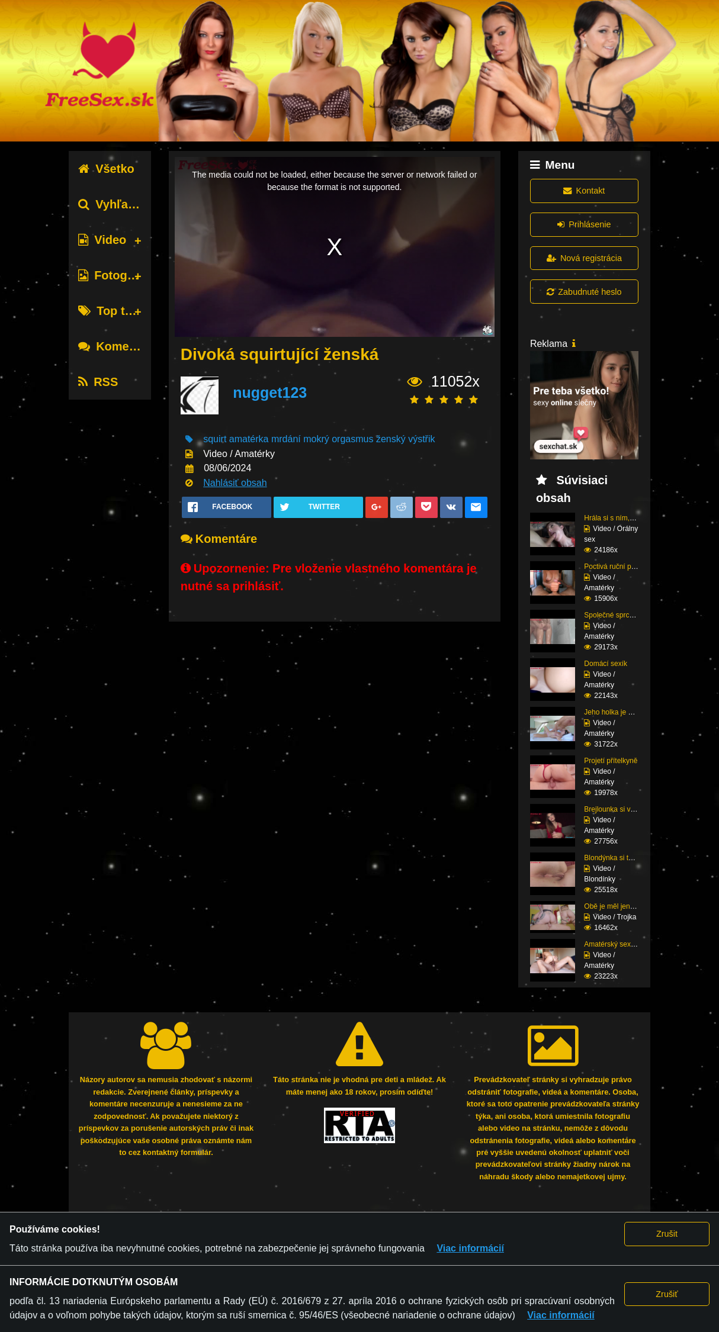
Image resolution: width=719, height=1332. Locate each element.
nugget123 (270, 392)
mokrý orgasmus (338, 439)
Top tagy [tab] (111, 310)
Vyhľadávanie (125, 204)
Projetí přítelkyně (610, 761)
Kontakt (584, 190)
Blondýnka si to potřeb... (622, 858)
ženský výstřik (405, 439)
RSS (98, 381)
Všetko (106, 168)
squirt (214, 439)
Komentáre (118, 346)
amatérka (249, 439)
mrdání (286, 439)
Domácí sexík (605, 663)
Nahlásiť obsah (235, 483)
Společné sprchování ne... (625, 615)
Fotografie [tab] (114, 275)
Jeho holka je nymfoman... (625, 712)
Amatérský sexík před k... (624, 944)
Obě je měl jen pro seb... (623, 906)
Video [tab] (102, 239)
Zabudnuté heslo (584, 292)
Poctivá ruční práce (614, 566)
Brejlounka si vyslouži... (621, 809)
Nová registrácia (584, 258)
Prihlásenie (584, 224)
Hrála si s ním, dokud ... (621, 518)
